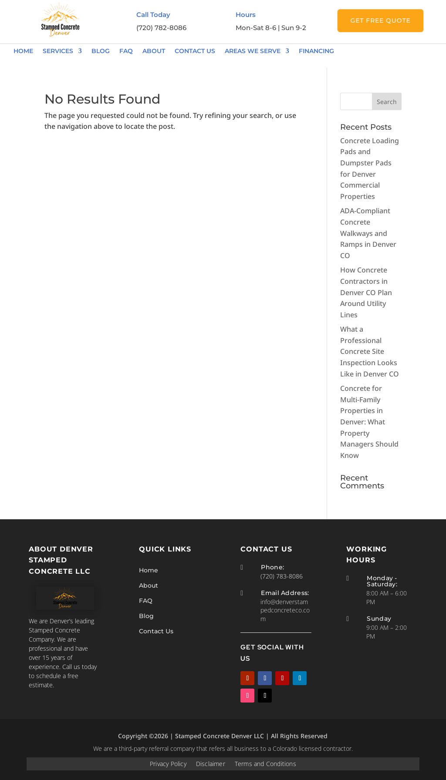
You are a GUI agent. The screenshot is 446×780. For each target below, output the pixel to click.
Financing (316, 51)
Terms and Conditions (265, 767)
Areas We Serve (252, 51)
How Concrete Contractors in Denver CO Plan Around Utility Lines (366, 292)
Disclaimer (210, 767)
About (153, 51)
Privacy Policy (168, 767)
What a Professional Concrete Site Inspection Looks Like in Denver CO (369, 351)
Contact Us (195, 51)
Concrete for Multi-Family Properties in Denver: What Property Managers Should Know (369, 421)
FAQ (126, 51)
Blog (100, 51)
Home (23, 51)
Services (58, 51)
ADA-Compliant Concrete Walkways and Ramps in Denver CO (368, 233)
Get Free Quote (380, 20)
